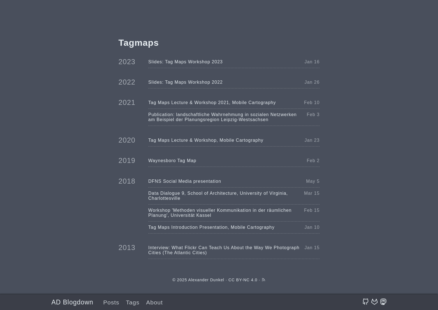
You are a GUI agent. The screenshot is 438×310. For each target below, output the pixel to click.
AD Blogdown (72, 302)
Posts (111, 302)
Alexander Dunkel (206, 280)
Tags (132, 302)
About (154, 302)
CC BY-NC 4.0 (243, 280)
